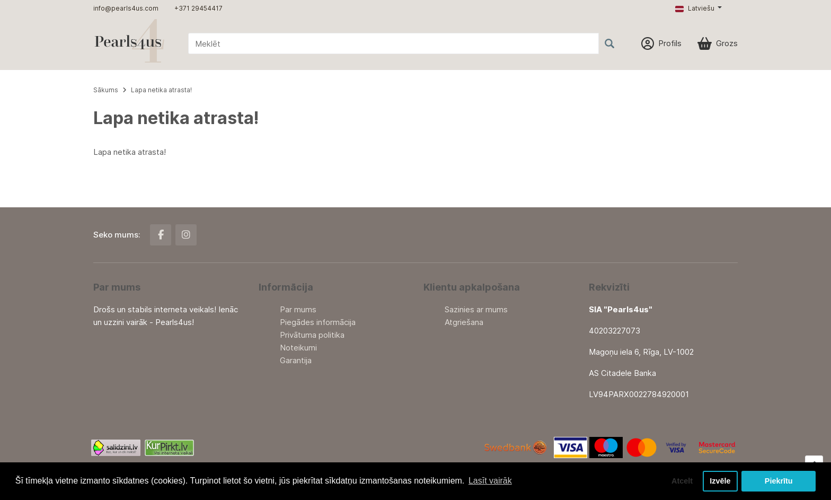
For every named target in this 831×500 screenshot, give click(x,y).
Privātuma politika (312, 335)
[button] (698, 8)
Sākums (105, 90)
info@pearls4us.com (125, 8)
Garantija (296, 360)
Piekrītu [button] (779, 481)
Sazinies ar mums (476, 309)
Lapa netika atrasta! (161, 90)
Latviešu (694, 8)
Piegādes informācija (318, 322)
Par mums (298, 309)
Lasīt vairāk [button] (490, 480)
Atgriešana (464, 322)
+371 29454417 (198, 8)
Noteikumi (298, 348)
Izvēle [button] (720, 481)
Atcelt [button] (682, 481)
